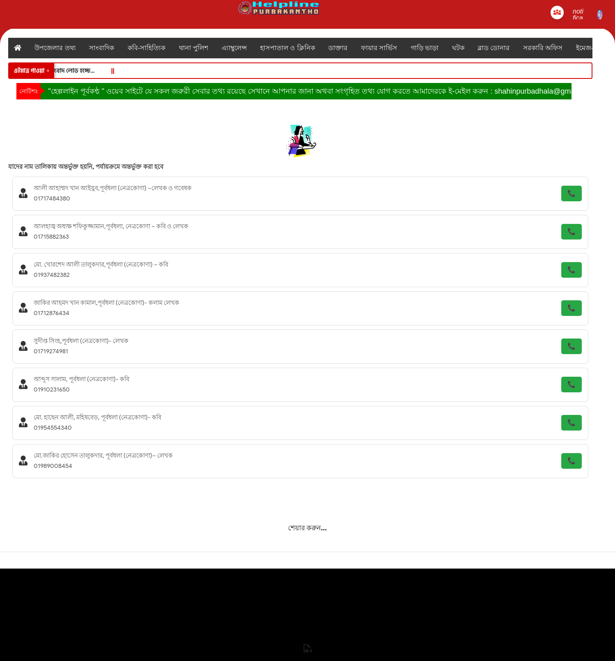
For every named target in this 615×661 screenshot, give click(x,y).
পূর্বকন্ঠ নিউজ (307, 654)
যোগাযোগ (307, 599)
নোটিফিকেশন (308, 619)
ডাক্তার (338, 47)
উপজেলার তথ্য (54, 47)
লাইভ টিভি (307, 636)
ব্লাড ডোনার (494, 47)
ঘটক (458, 47)
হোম (307, 581)
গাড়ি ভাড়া (425, 47)
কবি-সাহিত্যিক (146, 47)
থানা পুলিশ (193, 47)
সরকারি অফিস (542, 47)
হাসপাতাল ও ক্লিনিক (287, 47)
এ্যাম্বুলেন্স (234, 47)
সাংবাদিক (101, 47)
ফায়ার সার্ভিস (379, 47)
